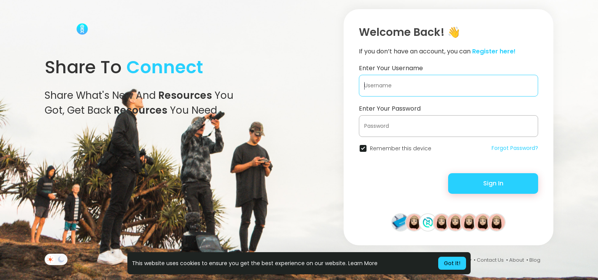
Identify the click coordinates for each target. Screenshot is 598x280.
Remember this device (400, 148)
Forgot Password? (515, 148)
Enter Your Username (391, 68)
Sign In (493, 183)
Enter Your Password (390, 108)
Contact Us (490, 260)
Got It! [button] (452, 263)
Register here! (494, 51)
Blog (534, 260)
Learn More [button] (363, 263)
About (516, 260)
